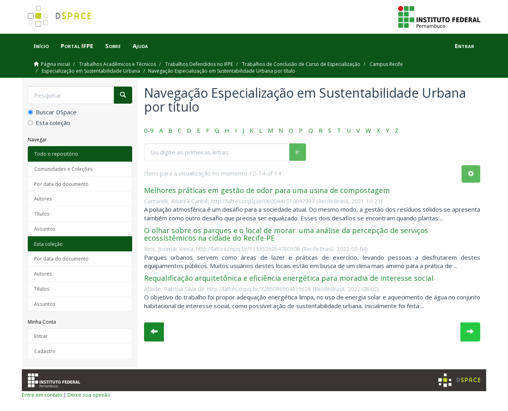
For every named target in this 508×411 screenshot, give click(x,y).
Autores (43, 198)
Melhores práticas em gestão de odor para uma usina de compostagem (267, 190)
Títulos (42, 213)
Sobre (113, 46)
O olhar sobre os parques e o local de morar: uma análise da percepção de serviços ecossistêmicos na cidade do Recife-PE (286, 234)
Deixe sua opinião (88, 394)
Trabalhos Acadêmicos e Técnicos (117, 64)
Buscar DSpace (52, 112)
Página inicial (55, 64)
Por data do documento (61, 184)
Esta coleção (49, 123)
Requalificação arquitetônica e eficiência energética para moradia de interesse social (288, 278)
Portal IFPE (77, 46)
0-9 (149, 130)
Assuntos (45, 229)
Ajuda (140, 46)
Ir (297, 152)
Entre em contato (42, 394)
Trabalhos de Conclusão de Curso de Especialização (301, 64)
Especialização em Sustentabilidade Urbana (91, 71)
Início (41, 46)
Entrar (41, 336)
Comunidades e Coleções (63, 169)
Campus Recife (386, 64)
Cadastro (45, 351)
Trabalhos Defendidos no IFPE (199, 64)
